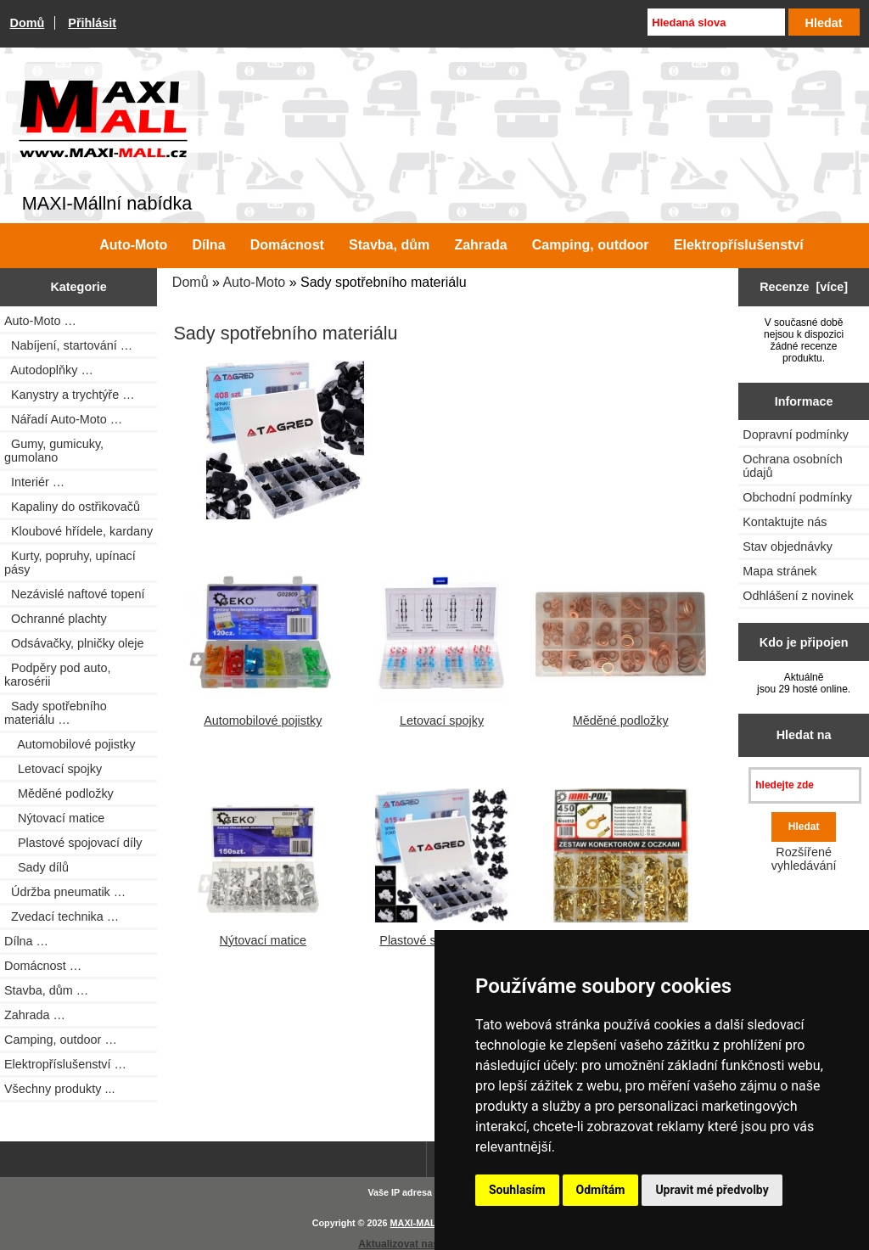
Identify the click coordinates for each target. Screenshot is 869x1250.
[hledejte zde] (804, 785)
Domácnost (287, 245)
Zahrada (480, 245)
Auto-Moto (253, 282)
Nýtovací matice (54, 818)
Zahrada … (34, 1015)
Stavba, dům (389, 245)
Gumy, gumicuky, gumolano (54, 450)
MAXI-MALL (416, 1223)
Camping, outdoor (590, 245)
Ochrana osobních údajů (793, 465)
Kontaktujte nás (785, 522)
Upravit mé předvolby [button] (711, 1190)
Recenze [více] (804, 287)
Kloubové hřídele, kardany (78, 531)
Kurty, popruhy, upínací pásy (70, 562)
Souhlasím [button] (517, 1190)
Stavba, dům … (46, 990)
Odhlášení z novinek (798, 596)
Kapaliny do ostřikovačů (72, 506)
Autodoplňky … (48, 370)
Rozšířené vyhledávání (804, 858)
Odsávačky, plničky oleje (74, 643)
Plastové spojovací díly (73, 842)
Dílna (208, 245)
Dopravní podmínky (796, 434)
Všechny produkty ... (59, 1089)
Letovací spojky (53, 769)
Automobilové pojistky (69, 744)
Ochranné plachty (55, 618)
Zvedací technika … (61, 916)
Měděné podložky (59, 793)
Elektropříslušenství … (65, 1064)
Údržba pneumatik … (65, 892)
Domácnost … (42, 966)
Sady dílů (36, 867)
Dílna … (26, 941)
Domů (27, 23)
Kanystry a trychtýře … (69, 394)
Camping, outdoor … (60, 1039)
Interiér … (34, 482)
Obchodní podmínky (797, 497)
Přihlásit (92, 23)
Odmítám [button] (600, 1190)
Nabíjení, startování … (68, 345)
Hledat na (804, 735)
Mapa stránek (779, 571)
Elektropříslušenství (739, 245)
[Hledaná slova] (716, 22)
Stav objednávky (788, 546)
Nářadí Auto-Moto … (63, 419)
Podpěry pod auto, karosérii (57, 674)
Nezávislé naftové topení (74, 594)
